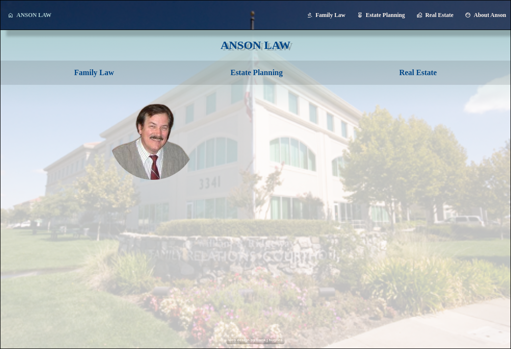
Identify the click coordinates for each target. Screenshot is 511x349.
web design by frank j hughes (255, 340)
